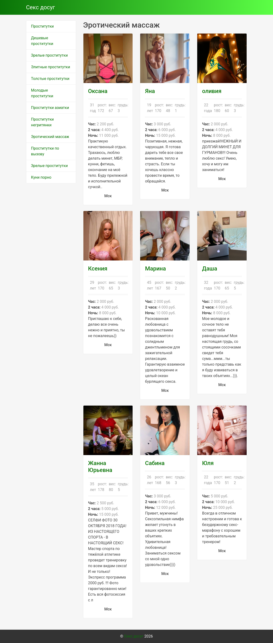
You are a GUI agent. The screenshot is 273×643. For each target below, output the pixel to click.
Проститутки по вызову (45, 151)
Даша (209, 268)
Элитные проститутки (50, 67)
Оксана (98, 91)
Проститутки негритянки (42, 122)
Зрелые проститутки (49, 55)
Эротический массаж (50, 136)
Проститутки (42, 26)
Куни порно (41, 177)
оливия (211, 91)
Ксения (97, 268)
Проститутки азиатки (50, 107)
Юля (208, 463)
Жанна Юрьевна (100, 466)
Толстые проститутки (50, 78)
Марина (155, 268)
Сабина (154, 463)
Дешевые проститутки (42, 41)
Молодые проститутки (42, 93)
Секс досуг (40, 7)
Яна (150, 91)
